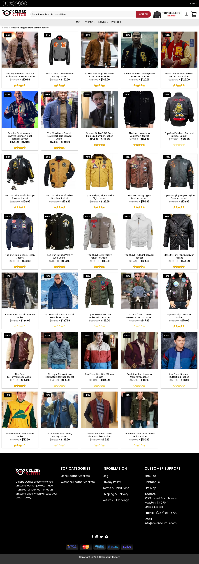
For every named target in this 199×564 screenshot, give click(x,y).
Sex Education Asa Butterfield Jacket (179, 375)
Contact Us (192, 3)
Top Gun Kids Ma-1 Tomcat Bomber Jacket (179, 134)
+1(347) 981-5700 (161, 513)
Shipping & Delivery (115, 494)
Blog (105, 476)
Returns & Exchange (116, 500)
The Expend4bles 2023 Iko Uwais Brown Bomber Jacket (20, 75)
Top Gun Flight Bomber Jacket (179, 316)
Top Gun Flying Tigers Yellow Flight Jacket (99, 197)
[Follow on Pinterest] (24, 3)
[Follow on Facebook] (5, 3)
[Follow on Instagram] (11, 3)
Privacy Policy (112, 482)
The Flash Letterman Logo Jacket (19, 375)
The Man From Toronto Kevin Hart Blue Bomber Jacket (59, 136)
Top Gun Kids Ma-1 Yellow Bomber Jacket (59, 197)
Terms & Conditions (116, 488)
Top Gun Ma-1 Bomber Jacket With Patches (99, 316)
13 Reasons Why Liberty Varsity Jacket (59, 435)
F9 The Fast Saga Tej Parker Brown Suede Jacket (99, 75)
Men (79, 22)
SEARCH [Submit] (143, 14)
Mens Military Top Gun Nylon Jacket (179, 256)
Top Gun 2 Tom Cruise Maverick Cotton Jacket (139, 316)
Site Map (150, 488)
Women (90, 22)
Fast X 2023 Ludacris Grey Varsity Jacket (60, 75)
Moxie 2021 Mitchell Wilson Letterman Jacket (179, 75)
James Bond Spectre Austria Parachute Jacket (59, 316)
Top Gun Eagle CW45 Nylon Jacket (20, 256)
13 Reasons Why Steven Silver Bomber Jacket (99, 435)
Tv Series (117, 22)
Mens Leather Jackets (75, 476)
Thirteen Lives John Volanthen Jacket (139, 134)
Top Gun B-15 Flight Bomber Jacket (139, 256)
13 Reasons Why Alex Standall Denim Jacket (139, 435)
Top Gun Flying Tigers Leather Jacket (139, 197)
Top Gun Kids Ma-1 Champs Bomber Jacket (20, 197)
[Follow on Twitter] (18, 3)
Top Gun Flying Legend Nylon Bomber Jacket (179, 197)
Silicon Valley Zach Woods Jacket (20, 435)
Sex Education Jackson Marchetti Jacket (139, 375)
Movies (103, 22)
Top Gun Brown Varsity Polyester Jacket (99, 256)
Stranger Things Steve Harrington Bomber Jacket (60, 375)
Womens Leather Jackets (78, 482)
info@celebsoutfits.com (161, 521)
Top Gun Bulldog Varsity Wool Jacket (60, 256)
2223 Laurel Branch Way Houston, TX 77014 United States (161, 500)
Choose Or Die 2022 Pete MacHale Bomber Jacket (99, 134)
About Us (150, 476)
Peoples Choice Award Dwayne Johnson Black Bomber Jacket (20, 136)
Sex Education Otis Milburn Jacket (99, 375)
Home (5, 27)
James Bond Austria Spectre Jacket (20, 316)
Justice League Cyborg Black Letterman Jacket (139, 75)
